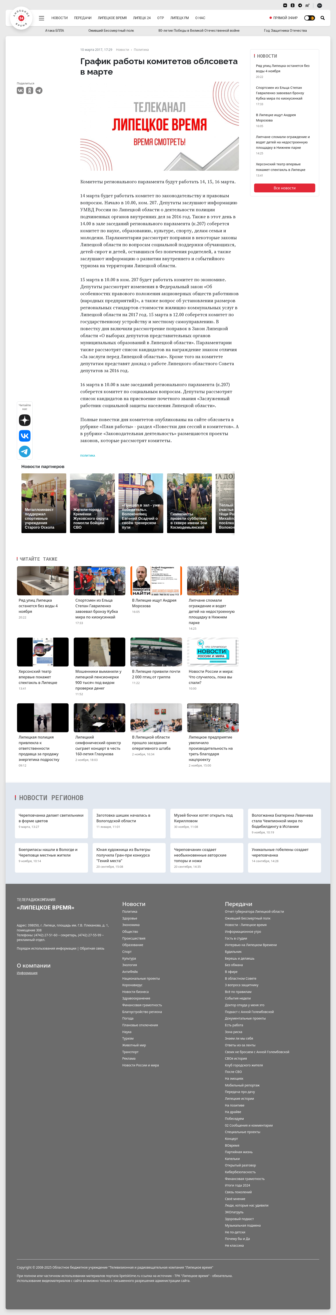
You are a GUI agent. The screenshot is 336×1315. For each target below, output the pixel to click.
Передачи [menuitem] (83, 17)
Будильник (233, 951)
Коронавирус (132, 985)
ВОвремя (232, 1145)
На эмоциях (234, 1078)
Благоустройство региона (142, 1012)
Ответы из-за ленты (240, 1045)
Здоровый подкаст (239, 1219)
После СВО (233, 1071)
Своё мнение (235, 1199)
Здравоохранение (136, 998)
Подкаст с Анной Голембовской (249, 1012)
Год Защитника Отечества (285, 31)
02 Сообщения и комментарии (249, 1125)
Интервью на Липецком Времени (251, 945)
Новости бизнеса (135, 991)
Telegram (38, 90)
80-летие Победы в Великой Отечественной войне (199, 31)
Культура (129, 958)
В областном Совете (240, 978)
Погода (127, 1018)
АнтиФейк (130, 971)
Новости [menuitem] (60, 17)
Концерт (231, 1138)
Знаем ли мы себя (239, 1038)
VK (20, 90)
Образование (132, 945)
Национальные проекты (141, 978)
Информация (27, 973)
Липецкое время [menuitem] (112, 17)
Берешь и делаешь (239, 958)
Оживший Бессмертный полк (111, 31)
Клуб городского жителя (244, 1065)
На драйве (233, 1112)
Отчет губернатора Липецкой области (254, 911)
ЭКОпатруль (234, 1212)
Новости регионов (51, 797)
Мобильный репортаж (242, 1085)
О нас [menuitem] (201, 17)
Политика (87, 455)
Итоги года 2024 (237, 1185)
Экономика (131, 925)
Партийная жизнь (239, 1152)
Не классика (234, 1245)
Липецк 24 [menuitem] (142, 17)
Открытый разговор (240, 1165)
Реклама (129, 1058)
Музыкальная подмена (243, 1225)
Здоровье (129, 918)
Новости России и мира (140, 1065)
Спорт (127, 951)
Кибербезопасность (240, 1172)
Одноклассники (29, 90)
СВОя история (236, 1058)
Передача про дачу (240, 1091)
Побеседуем (234, 1118)
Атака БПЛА (54, 31)
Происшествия (133, 938)
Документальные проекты (245, 1018)
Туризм (128, 1038)
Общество (130, 931)
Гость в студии (236, 938)
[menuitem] (283, 17)
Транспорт (130, 1052)
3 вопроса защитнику (241, 985)
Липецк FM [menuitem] (180, 17)
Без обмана (234, 965)
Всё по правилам (238, 991)
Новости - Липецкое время (246, 925)
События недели (238, 998)
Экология (129, 965)
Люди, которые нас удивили (247, 1205)
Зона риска (233, 1032)
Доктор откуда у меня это (244, 1005)
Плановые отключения (140, 1025)
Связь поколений (238, 1192)
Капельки (232, 1158)
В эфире (231, 971)
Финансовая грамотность (142, 1005)
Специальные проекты (242, 1132)
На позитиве (234, 1105)
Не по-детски (235, 1232)
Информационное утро (243, 931)
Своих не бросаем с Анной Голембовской (257, 1052)
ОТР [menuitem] (161, 17)
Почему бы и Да (237, 1238)
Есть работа (234, 1025)
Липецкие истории (239, 1098)
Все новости (285, 188)
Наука (126, 1032)
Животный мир (134, 1045)
